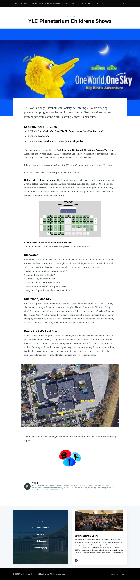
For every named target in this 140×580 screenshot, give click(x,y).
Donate (72, 3)
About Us (100, 3)
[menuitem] (15, 3)
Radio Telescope (40, 540)
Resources (82, 3)
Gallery (91, 3)
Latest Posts (115, 574)
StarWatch (40, 534)
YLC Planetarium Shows (40, 527)
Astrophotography (40, 547)
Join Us (64, 3)
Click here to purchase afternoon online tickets (48, 242)
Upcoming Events (36, 3)
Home (15, 3)
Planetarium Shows (52, 3)
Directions (23, 3)
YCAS (35, 483)
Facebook (124, 574)
